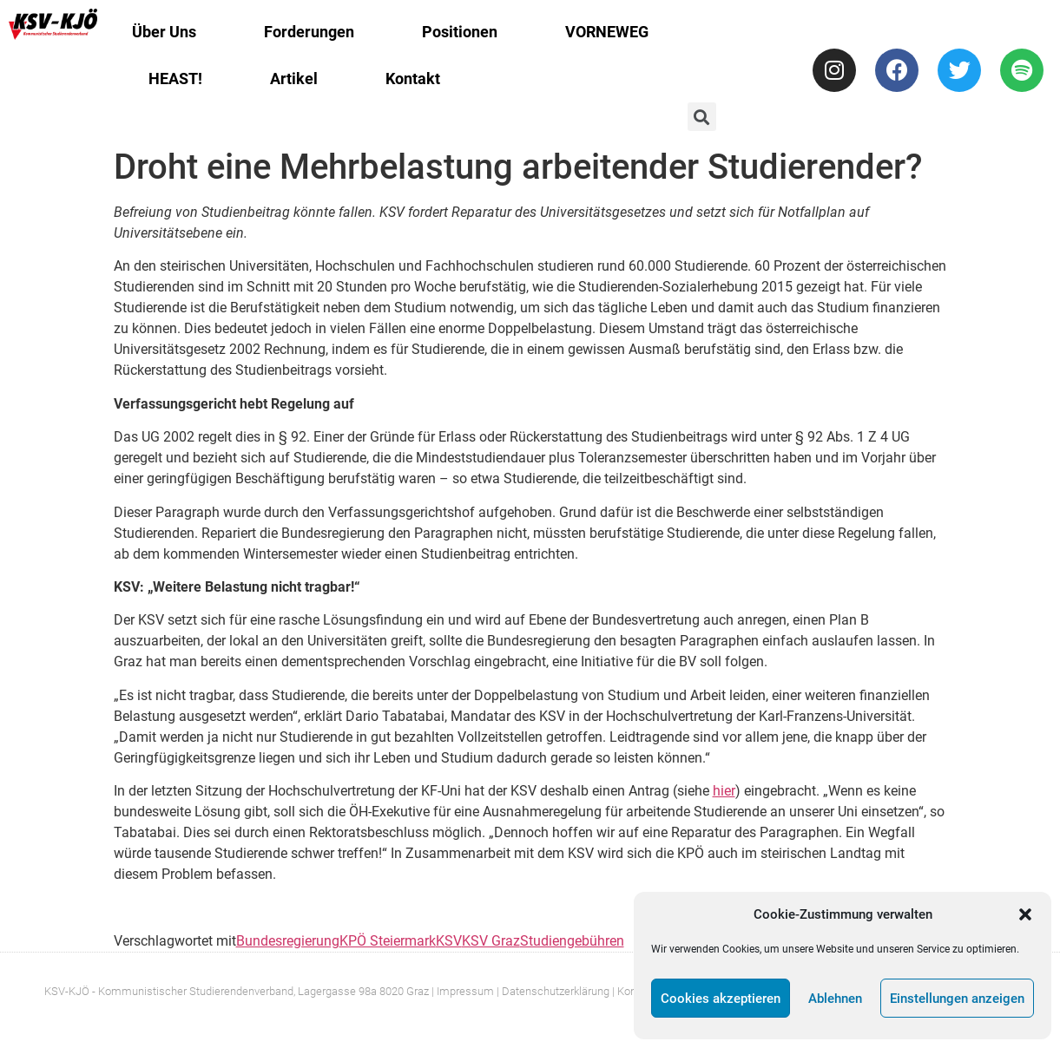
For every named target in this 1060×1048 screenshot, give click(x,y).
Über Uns (164, 32)
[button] (1025, 914)
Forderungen (309, 32)
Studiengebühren (572, 941)
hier (724, 791)
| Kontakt (633, 991)
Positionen (459, 32)
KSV (449, 941)
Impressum (465, 991)
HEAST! (175, 78)
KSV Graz (491, 941)
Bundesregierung (287, 941)
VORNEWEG (607, 32)
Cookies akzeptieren (720, 998)
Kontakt (412, 78)
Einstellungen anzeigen (957, 998)
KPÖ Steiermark (387, 941)
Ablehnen (835, 998)
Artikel (294, 78)
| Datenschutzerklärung (553, 991)
